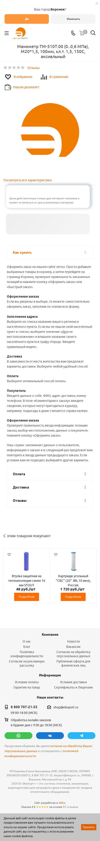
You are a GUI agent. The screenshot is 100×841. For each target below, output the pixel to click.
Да (27, 19)
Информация (50, 675)
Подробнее (26, 596)
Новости (73, 641)
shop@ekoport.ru (65, 707)
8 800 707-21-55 (24, 707)
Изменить (73, 19)
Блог (26, 647)
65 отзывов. (71, 807)
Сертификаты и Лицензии (73, 687)
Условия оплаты (27, 682)
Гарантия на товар (26, 687)
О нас (27, 641)
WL (62, 802)
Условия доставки (73, 682)
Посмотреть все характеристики (27, 180)
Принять (89, 827)
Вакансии (73, 647)
